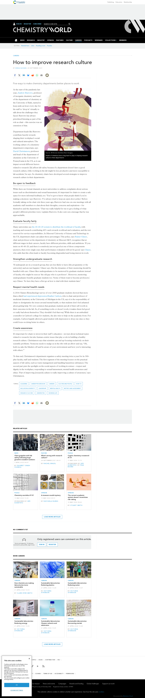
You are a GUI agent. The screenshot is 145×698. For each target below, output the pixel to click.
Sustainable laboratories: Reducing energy (23, 622)
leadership (42, 388)
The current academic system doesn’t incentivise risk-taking (78, 497)
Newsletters (25, 46)
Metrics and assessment (72, 388)
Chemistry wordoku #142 (24, 495)
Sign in (41, 544)
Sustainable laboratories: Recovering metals (77, 622)
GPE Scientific (76, 464)
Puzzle (70, 453)
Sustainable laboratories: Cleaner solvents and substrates (50, 623)
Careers (16, 56)
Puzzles (49, 46)
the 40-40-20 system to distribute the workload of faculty (56, 227)
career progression (38, 384)
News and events (49, 684)
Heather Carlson (54, 296)
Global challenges (93, 684)
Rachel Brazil (50, 463)
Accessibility (59, 673)
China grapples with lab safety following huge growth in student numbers (24, 458)
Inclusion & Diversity (27, 388)
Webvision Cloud (128, 696)
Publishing (110, 2)
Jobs (32, 46)
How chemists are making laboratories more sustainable (24, 585)
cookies (101, 692)
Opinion (44, 493)
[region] (17, 676)
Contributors (50, 660)
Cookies (38, 673)
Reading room (40, 46)
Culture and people (65, 384)
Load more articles (52, 517)
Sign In (19, 24)
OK (17, 685)
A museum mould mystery (51, 495)
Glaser (88, 250)
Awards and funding (76, 684)
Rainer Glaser (81, 237)
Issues (41, 660)
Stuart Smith (76, 505)
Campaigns (62, 684)
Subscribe (37, 24)
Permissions (70, 673)
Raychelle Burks (51, 501)
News (16, 453)
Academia (23, 384)
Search (69, 24)
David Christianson (21, 151)
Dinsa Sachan (20, 68)
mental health (55, 388)
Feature (44, 453)
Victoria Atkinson (46, 591)
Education (119, 2)
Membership (128, 2)
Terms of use (47, 673)
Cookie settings (16, 690)
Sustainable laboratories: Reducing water (77, 584)
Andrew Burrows (25, 93)
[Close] (29, 658)
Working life (53, 393)
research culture (26, 393)
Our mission (35, 684)
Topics (33, 660)
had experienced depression (35, 296)
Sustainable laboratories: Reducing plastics (50, 584)
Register (27, 24)
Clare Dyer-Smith (24, 593)
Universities (41, 393)
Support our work (108, 684)
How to (78, 384)
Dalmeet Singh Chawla (22, 466)
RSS (59, 660)
